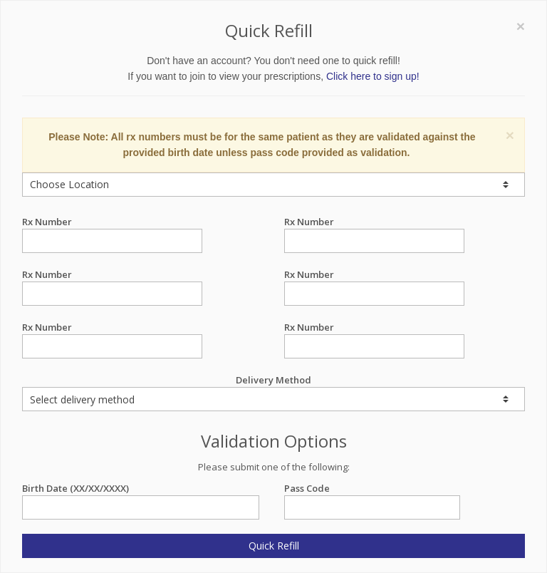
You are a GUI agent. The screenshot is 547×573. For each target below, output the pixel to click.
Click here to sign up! (373, 76)
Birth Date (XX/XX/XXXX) (140, 488)
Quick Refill (274, 545)
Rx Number (112, 222)
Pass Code (372, 488)
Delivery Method (273, 392)
